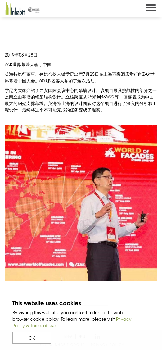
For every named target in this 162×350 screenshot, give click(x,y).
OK (32, 338)
